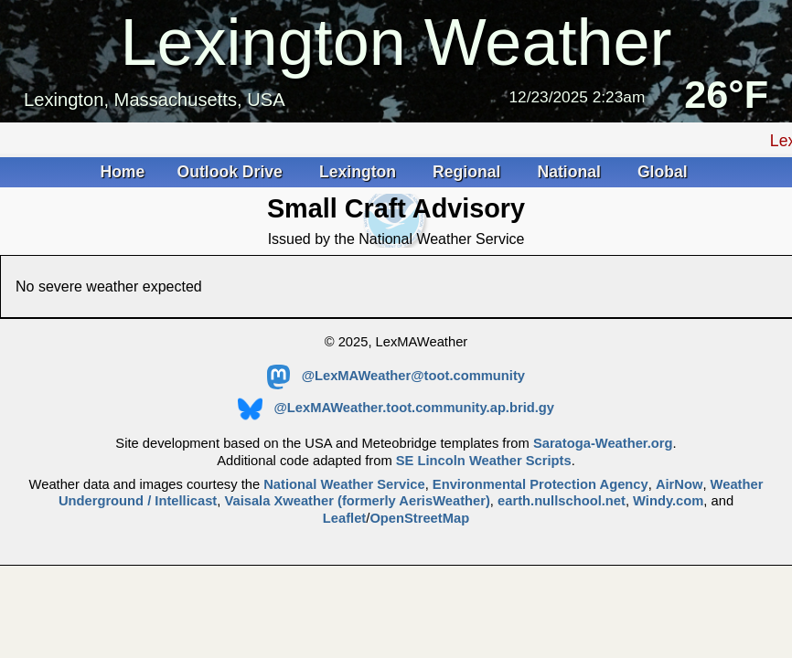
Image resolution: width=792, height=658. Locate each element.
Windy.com (668, 501)
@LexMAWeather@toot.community (396, 375)
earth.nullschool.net (562, 501)
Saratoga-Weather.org (603, 443)
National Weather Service (343, 484)
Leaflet (344, 518)
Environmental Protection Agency (540, 484)
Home (122, 172)
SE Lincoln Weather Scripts (484, 460)
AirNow (679, 484)
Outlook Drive (232, 172)
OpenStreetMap (419, 518)
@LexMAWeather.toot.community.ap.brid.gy (396, 407)
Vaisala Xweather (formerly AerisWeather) (356, 501)
